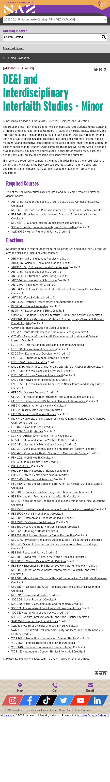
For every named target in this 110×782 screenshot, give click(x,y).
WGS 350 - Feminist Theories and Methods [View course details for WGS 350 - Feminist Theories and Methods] (37, 642)
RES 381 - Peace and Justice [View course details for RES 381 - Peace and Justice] (28, 552)
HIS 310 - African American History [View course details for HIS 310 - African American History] (32, 405)
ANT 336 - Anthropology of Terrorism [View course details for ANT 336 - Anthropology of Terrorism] (34, 280)
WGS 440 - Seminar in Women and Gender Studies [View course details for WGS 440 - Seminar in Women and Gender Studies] (41, 647)
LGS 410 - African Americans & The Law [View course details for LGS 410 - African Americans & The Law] (35, 435)
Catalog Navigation (18, 58)
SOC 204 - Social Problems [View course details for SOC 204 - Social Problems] (27, 599)
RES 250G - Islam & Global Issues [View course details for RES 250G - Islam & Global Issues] (31, 513)
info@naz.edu (90, 687)
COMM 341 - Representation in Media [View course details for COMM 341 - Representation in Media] (33, 327)
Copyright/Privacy (39, 710)
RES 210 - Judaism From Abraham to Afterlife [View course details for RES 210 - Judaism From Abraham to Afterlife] (39, 496)
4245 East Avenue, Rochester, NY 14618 (20, 687)
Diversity (53, 710)
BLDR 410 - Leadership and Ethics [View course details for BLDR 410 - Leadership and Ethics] (31, 310)
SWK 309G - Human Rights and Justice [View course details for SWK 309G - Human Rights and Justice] (34, 231)
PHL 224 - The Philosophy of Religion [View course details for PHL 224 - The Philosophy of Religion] (33, 470)
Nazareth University (19, 7)
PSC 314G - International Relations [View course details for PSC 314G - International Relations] (32, 479)
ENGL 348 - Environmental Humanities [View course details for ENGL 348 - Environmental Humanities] (34, 379)
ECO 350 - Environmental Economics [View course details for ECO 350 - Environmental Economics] (33, 349)
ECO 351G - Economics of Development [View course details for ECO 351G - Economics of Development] (34, 353)
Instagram (12, 700)
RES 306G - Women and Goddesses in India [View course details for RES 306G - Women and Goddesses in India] (37, 518)
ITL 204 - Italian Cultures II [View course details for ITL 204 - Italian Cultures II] (27, 427)
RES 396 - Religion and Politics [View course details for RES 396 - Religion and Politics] (29, 595)
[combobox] (55, 19)
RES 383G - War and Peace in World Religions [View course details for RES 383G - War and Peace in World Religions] (38, 561)
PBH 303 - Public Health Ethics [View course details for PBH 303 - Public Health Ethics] (29, 462)
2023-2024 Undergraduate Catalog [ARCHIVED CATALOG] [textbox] (39, 19)
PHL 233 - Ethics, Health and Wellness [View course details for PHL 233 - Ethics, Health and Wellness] (34, 475)
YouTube (80, 700)
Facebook (29, 700)
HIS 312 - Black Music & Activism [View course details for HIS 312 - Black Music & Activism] (30, 410)
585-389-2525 (55, 687)
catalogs (9, 715)
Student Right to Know (69, 710)
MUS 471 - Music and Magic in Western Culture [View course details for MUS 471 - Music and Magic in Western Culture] (39, 440)
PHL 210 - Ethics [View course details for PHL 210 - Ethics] (20, 466)
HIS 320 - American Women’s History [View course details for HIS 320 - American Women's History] (33, 414)
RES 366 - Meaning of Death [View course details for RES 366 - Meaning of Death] (28, 531)
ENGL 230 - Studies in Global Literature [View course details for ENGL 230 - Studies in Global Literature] (35, 358)
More (102, 4)
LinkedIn (97, 700)
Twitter (63, 700)
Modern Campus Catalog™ (93, 715)
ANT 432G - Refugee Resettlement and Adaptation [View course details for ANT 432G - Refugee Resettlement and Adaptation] (42, 302)
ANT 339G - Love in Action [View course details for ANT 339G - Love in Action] (27, 284)
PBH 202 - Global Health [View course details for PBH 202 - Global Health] (26, 457)
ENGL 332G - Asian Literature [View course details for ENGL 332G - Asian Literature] (29, 362)
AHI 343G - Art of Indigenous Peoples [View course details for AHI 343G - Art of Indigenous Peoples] (33, 258)
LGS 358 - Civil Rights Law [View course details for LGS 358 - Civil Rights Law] (27, 431)
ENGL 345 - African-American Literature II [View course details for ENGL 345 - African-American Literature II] (37, 375)
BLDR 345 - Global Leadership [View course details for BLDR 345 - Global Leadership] (29, 306)
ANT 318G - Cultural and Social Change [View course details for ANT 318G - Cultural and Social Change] (34, 276)
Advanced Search (13, 48)
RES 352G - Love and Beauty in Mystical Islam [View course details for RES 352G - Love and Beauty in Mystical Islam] (39, 526)
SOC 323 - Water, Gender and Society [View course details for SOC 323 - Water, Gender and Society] (33, 612)
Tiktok (46, 700)
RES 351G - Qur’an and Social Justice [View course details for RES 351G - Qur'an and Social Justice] (33, 522)
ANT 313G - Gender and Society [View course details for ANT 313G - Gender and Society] (30, 201)
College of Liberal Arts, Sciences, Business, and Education (54, 121)
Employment (87, 710)
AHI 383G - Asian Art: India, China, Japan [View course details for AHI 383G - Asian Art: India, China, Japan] (36, 263)
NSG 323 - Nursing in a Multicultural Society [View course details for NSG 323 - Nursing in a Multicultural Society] (37, 444)
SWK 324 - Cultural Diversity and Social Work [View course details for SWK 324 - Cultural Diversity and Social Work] (38, 625)
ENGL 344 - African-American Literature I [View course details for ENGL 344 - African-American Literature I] (36, 371)
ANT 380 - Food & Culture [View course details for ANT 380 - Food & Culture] (26, 297)
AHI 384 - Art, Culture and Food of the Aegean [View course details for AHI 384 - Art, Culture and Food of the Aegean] (39, 267)
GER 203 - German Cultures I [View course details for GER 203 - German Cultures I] (28, 392)
